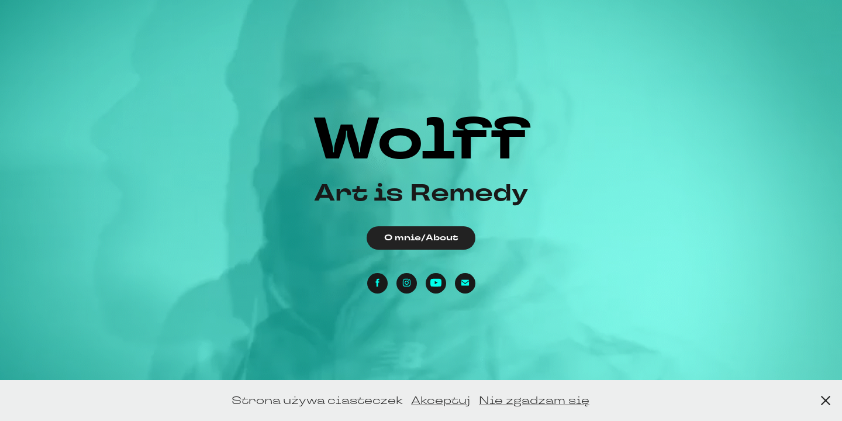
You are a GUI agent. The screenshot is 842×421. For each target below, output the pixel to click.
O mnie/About (421, 237)
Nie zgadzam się (534, 400)
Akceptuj (440, 400)
